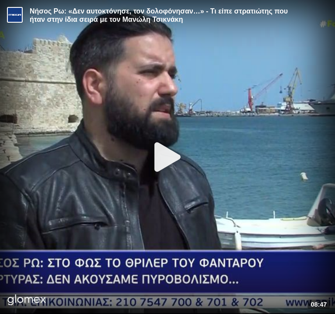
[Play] (167, 157)
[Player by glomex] (27, 301)
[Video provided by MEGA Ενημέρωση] (15, 15)
